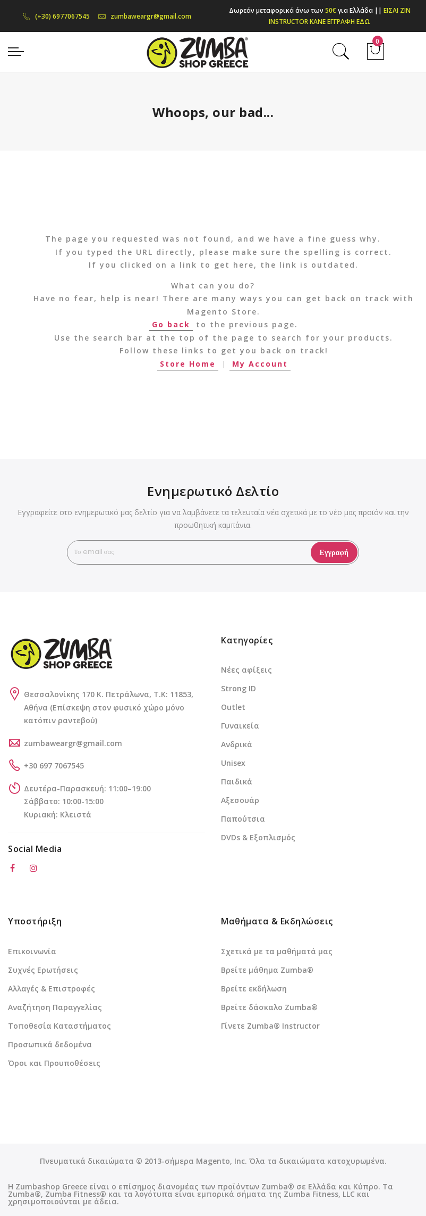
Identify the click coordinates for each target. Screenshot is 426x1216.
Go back (171, 324)
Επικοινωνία (32, 951)
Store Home (188, 364)
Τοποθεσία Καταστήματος (59, 1026)
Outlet (233, 707)
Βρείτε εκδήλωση (254, 988)
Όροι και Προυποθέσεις (54, 1063)
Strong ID (238, 688)
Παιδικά (236, 781)
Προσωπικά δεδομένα (50, 1044)
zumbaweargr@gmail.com (144, 16)
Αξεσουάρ (240, 800)
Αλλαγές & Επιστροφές (51, 988)
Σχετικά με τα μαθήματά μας (277, 951)
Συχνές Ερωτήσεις (43, 970)
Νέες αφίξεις (246, 670)
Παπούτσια (243, 819)
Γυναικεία (240, 726)
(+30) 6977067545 (56, 16)
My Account (260, 364)
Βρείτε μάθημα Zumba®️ (267, 970)
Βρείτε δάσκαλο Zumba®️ (269, 1007)
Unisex (233, 763)
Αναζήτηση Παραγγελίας (55, 1007)
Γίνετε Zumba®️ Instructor (270, 1026)
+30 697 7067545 (54, 765)
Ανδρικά (236, 744)
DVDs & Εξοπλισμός (258, 837)
